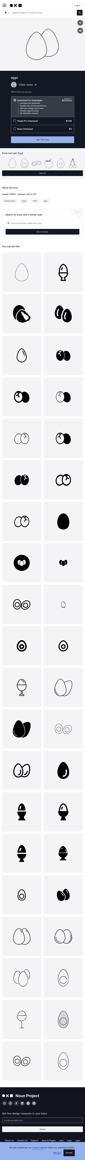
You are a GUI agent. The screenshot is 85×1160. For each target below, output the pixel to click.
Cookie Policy (38, 1147)
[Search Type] (7, 12)
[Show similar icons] (80, 30)
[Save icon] (80, 23)
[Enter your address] (42, 1120)
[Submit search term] (79, 12)
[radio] (42, 106)
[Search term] (44, 12)
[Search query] (42, 223)
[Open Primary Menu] (4, 6)
